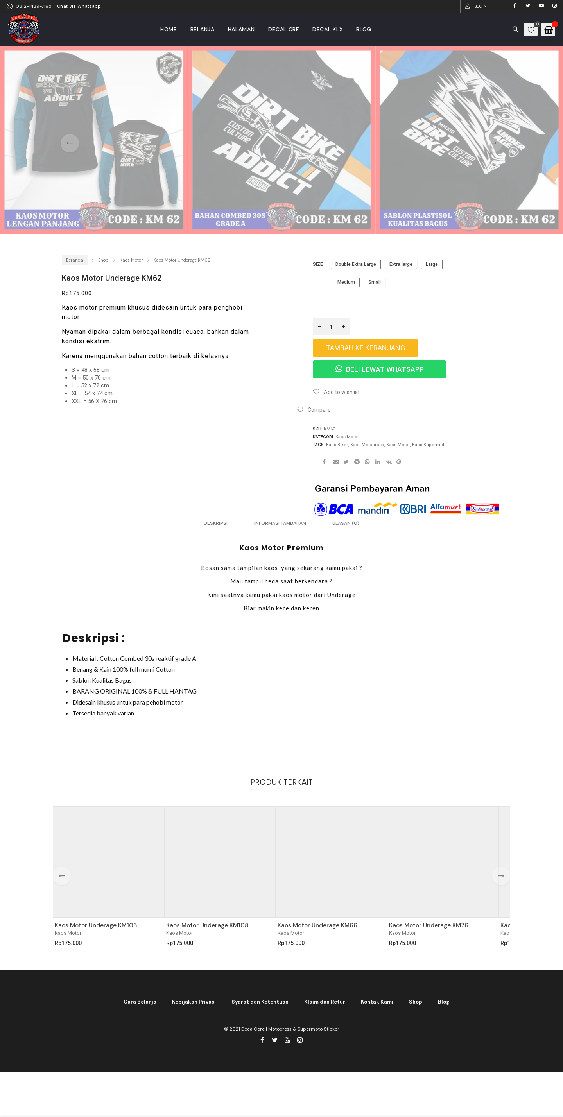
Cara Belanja (140, 1007)
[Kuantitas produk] (331, 326)
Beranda (74, 260)
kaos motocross (367, 444)
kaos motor (398, 444)
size (318, 264)
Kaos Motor (131, 260)
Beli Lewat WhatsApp (379, 369)
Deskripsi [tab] (199, 526)
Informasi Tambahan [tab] (279, 526)
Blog (443, 1007)
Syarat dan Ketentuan (260, 1007)
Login (480, 6)
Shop (103, 260)
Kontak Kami (377, 1007)
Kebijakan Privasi (194, 1007)
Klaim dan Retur (324, 1007)
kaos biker (337, 444)
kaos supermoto (429, 444)
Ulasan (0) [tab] (361, 526)
